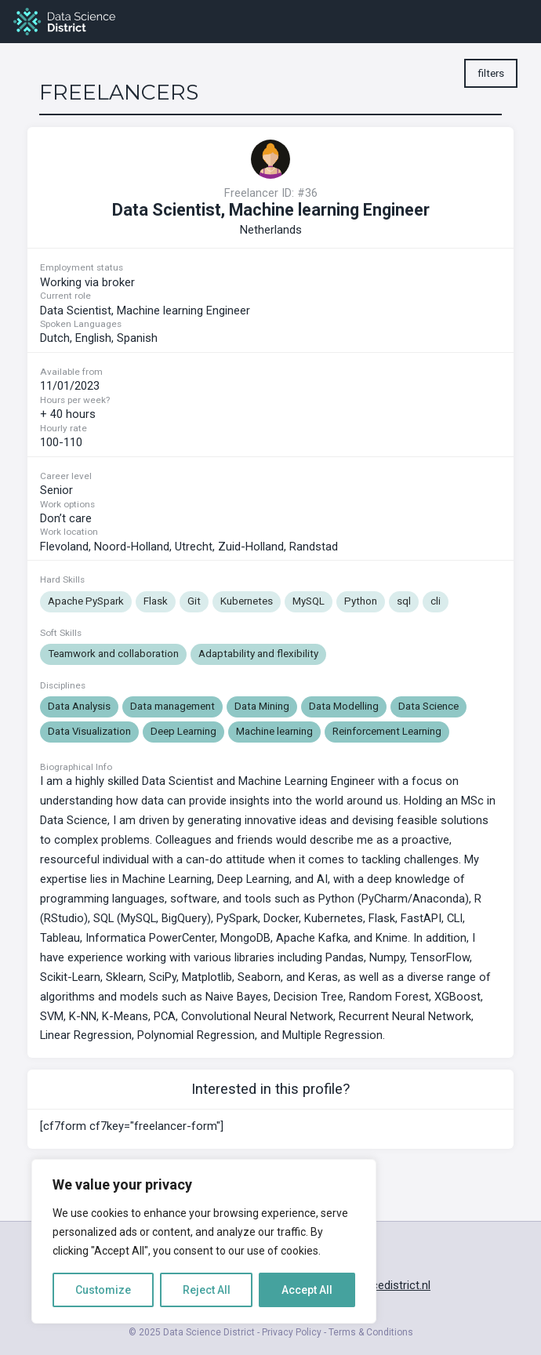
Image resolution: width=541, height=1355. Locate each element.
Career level (66, 475)
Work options (67, 504)
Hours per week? (75, 399)
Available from (71, 371)
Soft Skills (61, 632)
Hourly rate (63, 428)
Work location (69, 531)
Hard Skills (62, 579)
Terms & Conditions (371, 1332)
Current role (65, 295)
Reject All (207, 1290)
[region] (203, 1241)
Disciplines (62, 685)
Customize (103, 1290)
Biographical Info (76, 767)
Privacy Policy (291, 1332)
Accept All (306, 1290)
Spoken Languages (81, 323)
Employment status (81, 267)
